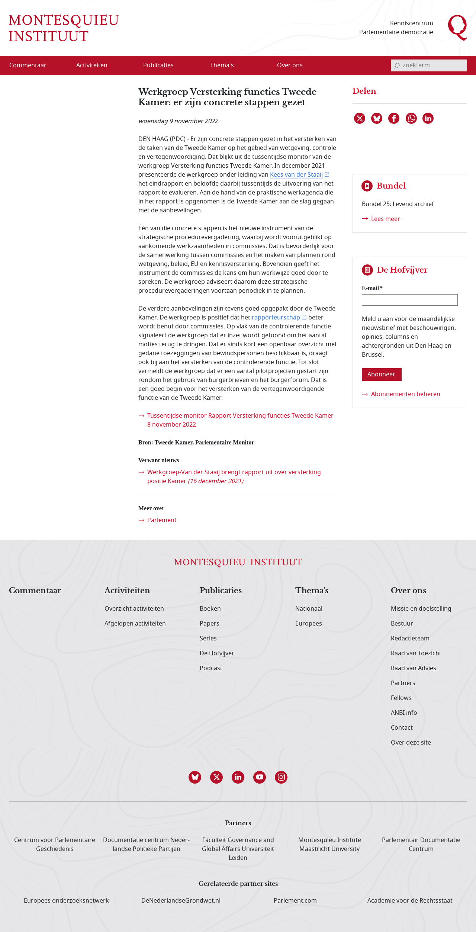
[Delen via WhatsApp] (411, 118)
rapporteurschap (276, 317)
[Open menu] (128, 65)
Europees (308, 623)
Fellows (401, 698)
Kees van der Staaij (296, 174)
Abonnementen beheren (405, 394)
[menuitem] (32, 65)
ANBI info (404, 712)
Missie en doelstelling (421, 608)
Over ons (408, 590)
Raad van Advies (413, 668)
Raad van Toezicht (416, 653)
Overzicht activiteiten (134, 608)
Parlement (162, 520)
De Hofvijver (217, 653)
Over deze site (411, 742)
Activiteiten (127, 590)
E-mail (370, 288)
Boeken (210, 608)
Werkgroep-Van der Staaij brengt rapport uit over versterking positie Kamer (234, 477)
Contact (402, 727)
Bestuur (402, 623)
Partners (403, 683)
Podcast (211, 668)
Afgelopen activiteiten (135, 623)
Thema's (311, 590)
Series (208, 638)
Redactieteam (410, 638)
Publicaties (221, 590)
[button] (195, 777)
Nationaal (308, 608)
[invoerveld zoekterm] (429, 65)
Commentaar (35, 590)
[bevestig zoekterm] (397, 65)
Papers (209, 623)
